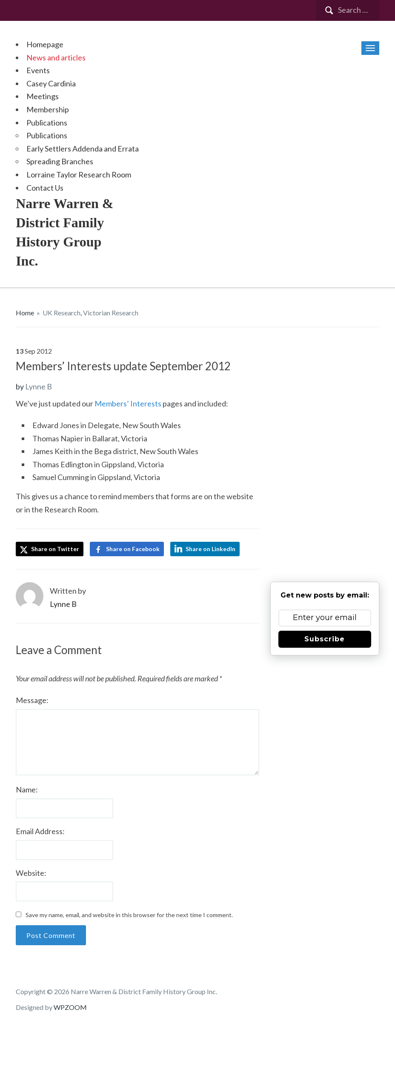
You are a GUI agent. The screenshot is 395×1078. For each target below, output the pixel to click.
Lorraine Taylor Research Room (78, 174)
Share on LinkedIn (210, 548)
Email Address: (40, 831)
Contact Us (44, 187)
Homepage (44, 44)
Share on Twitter (49, 549)
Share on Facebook (133, 548)
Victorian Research (110, 313)
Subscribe (324, 639)
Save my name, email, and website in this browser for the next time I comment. (129, 914)
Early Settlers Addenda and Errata (82, 148)
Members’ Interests (127, 403)
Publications (46, 122)
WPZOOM (70, 1007)
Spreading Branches (59, 161)
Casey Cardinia (51, 83)
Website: (31, 873)
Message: (32, 700)
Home (25, 313)
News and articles (56, 57)
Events (38, 70)
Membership (47, 109)
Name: (27, 789)
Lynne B (38, 386)
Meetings (42, 96)
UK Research (61, 313)
